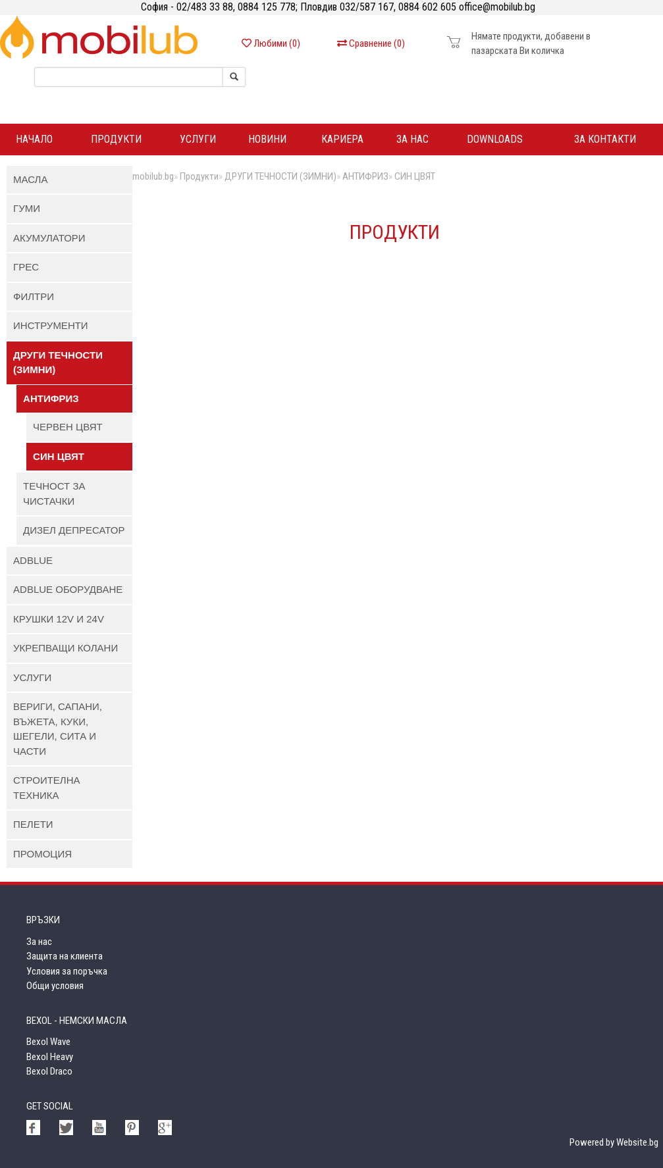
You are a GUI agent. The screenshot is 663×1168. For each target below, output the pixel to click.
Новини (267, 139)
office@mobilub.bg (495, 7)
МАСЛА (30, 179)
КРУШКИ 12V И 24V (58, 618)
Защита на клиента (64, 956)
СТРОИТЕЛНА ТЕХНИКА (46, 787)
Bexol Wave (48, 1042)
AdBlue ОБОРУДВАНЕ (67, 589)
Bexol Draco (49, 1071)
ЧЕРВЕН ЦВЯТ (68, 426)
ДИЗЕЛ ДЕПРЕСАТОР (73, 530)
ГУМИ (26, 208)
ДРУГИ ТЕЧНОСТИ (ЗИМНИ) (58, 362)
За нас (412, 139)
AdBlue (33, 560)
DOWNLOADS (495, 139)
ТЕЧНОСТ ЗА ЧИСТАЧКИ (54, 493)
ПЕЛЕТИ (33, 824)
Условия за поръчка (66, 971)
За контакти (605, 139)
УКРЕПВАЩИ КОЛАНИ (65, 647)
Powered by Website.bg (614, 1142)
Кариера (342, 139)
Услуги (198, 139)
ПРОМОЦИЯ (42, 853)
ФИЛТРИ (33, 296)
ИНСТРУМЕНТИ (50, 325)
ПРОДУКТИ (116, 139)
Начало (34, 139)
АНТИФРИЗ (51, 398)
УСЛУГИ (32, 677)
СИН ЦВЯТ (58, 456)
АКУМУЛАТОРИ (49, 237)
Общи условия (55, 986)
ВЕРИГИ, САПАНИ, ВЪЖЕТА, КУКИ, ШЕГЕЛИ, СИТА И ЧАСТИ (57, 729)
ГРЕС (26, 266)
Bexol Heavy (49, 1057)
